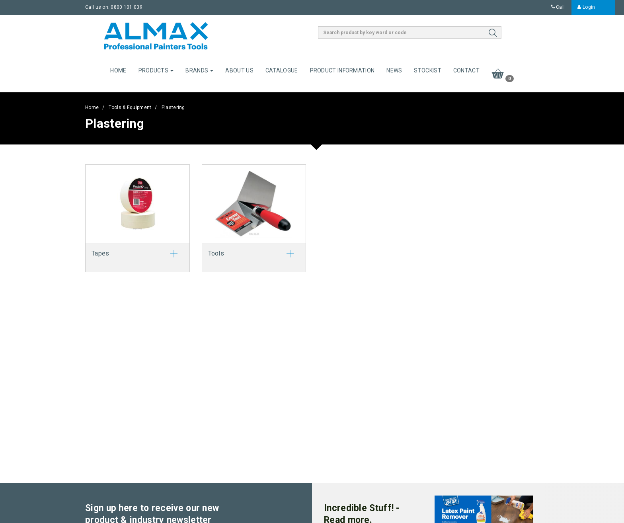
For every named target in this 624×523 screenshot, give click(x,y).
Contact (466, 70)
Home (118, 70)
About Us (239, 70)
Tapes (100, 253)
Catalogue (281, 70)
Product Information (342, 70)
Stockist (427, 70)
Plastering (173, 107)
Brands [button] (199, 70)
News (394, 70)
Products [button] (156, 70)
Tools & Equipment (130, 107)
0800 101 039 (126, 7)
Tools (216, 253)
